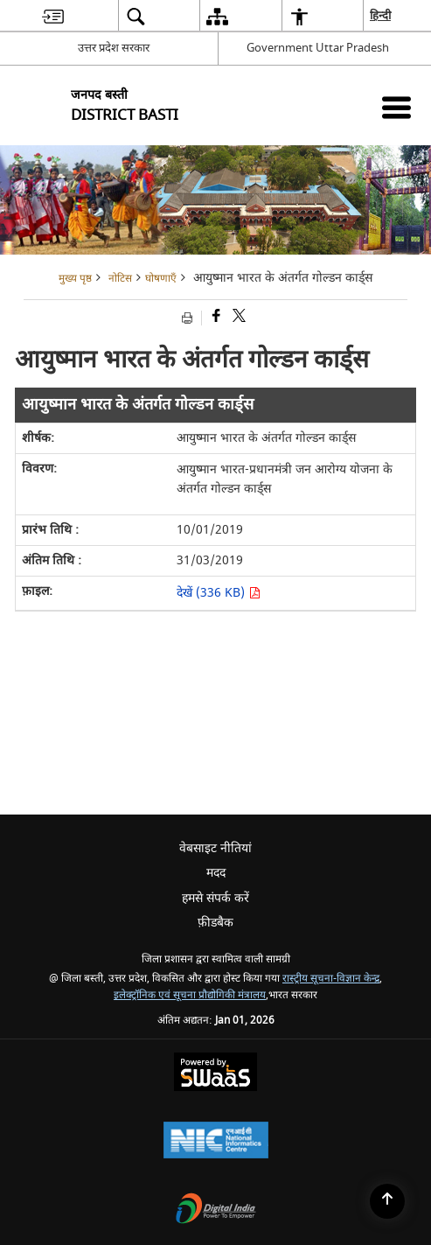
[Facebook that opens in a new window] (215, 318)
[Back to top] (387, 1201)
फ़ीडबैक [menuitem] (215, 922)
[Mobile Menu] (396, 107)
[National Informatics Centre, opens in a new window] (216, 1142)
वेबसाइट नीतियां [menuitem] (215, 848)
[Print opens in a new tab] (189, 318)
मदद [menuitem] (216, 873)
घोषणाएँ (161, 278)
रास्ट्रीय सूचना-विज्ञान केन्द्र (330, 978)
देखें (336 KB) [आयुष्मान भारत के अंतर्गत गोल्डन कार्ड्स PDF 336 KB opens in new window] (219, 593)
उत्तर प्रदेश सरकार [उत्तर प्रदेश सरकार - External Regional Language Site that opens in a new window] (113, 47)
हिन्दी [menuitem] (381, 15)
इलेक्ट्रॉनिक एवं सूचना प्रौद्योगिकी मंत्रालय (190, 995)
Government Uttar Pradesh (318, 47)
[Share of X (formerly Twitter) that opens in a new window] (237, 318)
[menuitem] (53, 16)
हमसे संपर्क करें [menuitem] (215, 898)
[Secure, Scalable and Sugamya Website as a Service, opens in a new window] (215, 1074)
